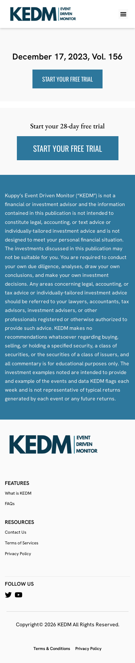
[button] (123, 14)
